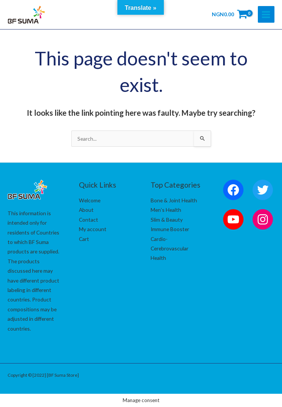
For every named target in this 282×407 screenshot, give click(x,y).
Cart (84, 239)
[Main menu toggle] (266, 14)
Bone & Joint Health (174, 200)
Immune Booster (170, 229)
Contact (88, 219)
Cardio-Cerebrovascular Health (169, 248)
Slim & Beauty (167, 219)
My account (92, 229)
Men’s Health (166, 210)
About (86, 210)
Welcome (89, 200)
